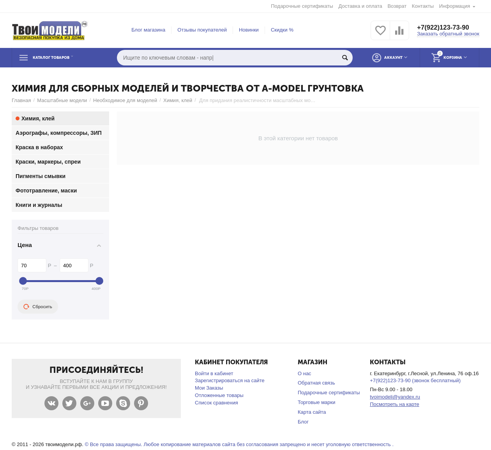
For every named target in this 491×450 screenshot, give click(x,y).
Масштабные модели (62, 100)
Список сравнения (216, 403)
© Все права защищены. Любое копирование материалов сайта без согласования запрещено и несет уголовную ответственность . (239, 444)
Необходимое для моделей (125, 100)
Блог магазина (148, 30)
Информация (454, 6)
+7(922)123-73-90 (445, 27)
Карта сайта (312, 412)
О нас (304, 373)
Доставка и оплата (360, 6)
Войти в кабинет (214, 373)
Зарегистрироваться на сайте (230, 380)
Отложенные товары (219, 395)
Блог (303, 422)
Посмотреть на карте (394, 404)
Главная (21, 100)
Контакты (423, 6)
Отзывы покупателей (202, 30)
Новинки (249, 30)
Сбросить (37, 307)
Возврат (396, 6)
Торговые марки (317, 402)
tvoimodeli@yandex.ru (395, 397)
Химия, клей (177, 100)
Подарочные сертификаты (302, 6)
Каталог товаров (60, 58)
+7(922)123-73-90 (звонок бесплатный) (415, 380)
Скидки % (282, 30)
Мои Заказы (209, 388)
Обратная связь (316, 383)
